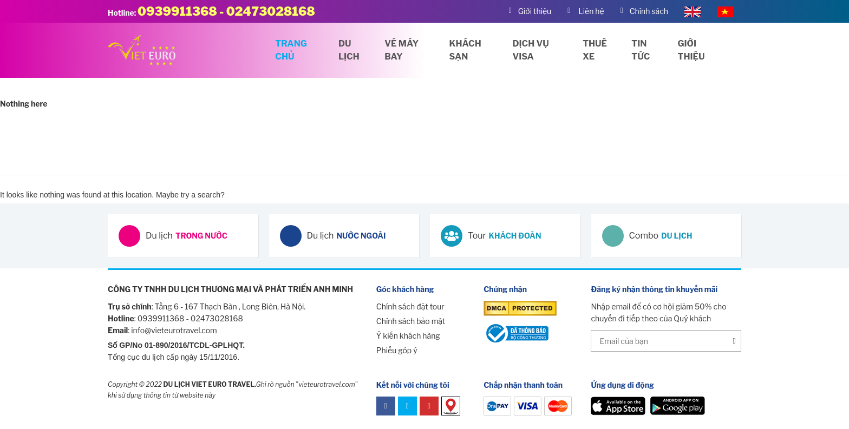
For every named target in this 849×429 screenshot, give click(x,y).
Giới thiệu (691, 50)
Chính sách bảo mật (410, 321)
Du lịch (349, 50)
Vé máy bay (401, 50)
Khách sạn (465, 50)
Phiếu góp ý (396, 350)
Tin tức (640, 50)
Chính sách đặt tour (410, 306)
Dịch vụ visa (531, 50)
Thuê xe (595, 50)
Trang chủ (291, 50)
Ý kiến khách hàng (408, 335)
